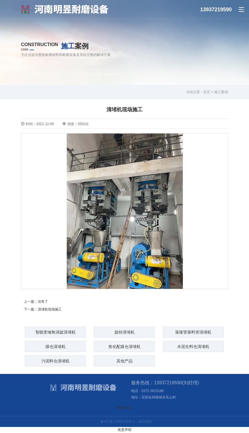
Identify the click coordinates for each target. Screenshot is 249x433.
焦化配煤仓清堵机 (124, 346)
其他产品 (124, 361)
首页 (206, 92)
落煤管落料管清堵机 (193, 332)
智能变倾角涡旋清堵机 (55, 332)
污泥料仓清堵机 (55, 361)
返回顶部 (145, 421)
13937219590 (216, 9)
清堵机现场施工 (50, 309)
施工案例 (221, 92)
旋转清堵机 (124, 332)
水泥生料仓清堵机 (193, 346)
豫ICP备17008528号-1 (117, 421)
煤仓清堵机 (55, 346)
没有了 (43, 302)
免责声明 (124, 430)
